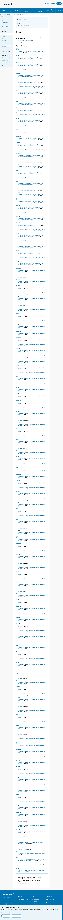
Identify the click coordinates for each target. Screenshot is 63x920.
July (17, 90)
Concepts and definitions (7, 57)
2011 (17, 742)
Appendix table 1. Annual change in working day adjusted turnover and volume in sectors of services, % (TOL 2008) (31, 57)
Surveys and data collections (27, 10)
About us (52, 10)
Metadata (17, 10)
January (18, 55)
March (17, 112)
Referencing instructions (23, 875)
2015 (17, 467)
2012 (17, 673)
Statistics (5, 14)
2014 (17, 536)
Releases (4, 28)
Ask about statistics (21, 903)
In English (59, 3)
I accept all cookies (6, 915)
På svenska (53, 3)
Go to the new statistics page (23, 25)
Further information (6, 62)
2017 (17, 330)
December (18, 62)
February (18, 49)
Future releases (5, 26)
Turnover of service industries (14, 14)
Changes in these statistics (6, 23)
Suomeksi (47, 3)
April (17, 107)
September (18, 79)
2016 (17, 398)
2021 (17, 60)
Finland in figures (35, 903)
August (18, 84)
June (17, 96)
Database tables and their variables (25, 40)
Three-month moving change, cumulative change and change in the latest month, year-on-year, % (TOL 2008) (31, 860)
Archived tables (20, 42)
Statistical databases (36, 901)
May (17, 101)
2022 (17, 48)
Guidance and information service (22, 900)
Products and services (40, 10)
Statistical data (10, 10)
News (47, 10)
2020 (17, 129)
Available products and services (7, 45)
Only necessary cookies (16, 915)
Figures (3, 36)
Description (4, 49)
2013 (17, 605)
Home (3, 10)
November (18, 68)
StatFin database (35, 899)
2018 (17, 267)
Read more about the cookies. (7, 912)
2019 (17, 198)
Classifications (5, 60)
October (18, 73)
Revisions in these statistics (6, 39)
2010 (17, 811)
